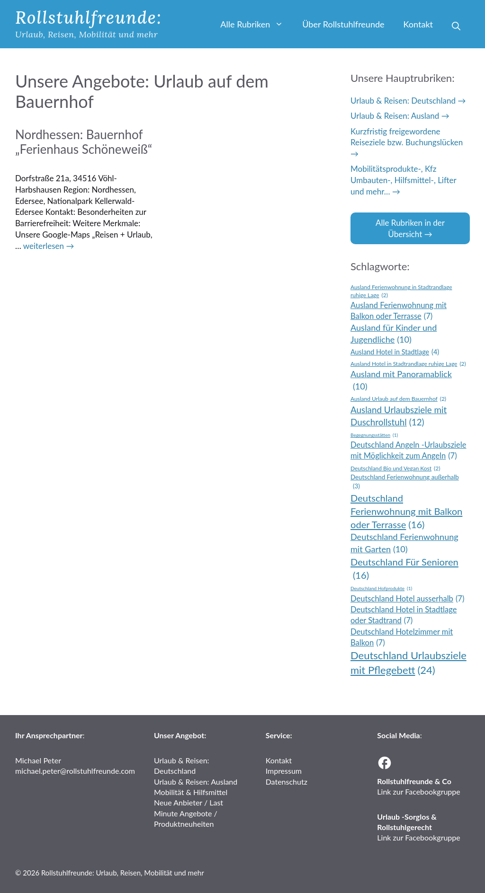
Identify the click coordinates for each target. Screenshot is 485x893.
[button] (456, 26)
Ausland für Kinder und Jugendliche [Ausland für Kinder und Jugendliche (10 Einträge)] (393, 334)
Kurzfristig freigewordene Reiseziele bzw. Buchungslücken (406, 137)
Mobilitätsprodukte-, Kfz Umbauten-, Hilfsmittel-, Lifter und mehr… (403, 180)
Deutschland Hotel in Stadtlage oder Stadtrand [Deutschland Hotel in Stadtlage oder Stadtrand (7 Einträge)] (403, 615)
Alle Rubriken (256, 24)
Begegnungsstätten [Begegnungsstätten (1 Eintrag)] (374, 435)
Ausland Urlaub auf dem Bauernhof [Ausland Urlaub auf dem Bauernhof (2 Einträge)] (398, 399)
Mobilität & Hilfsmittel (190, 791)
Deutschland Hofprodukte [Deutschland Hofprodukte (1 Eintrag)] (381, 588)
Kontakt (418, 24)
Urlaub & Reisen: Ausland (394, 116)
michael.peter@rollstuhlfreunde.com (75, 770)
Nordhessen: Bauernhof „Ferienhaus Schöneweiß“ (83, 142)
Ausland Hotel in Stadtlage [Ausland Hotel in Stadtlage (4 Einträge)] (394, 352)
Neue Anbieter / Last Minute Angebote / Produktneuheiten (188, 813)
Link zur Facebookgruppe (418, 791)
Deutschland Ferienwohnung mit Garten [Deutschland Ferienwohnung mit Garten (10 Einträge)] (404, 543)
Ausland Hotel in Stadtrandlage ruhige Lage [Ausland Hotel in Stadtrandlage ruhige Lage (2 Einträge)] (408, 364)
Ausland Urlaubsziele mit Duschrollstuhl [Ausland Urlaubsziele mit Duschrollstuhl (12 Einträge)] (398, 416)
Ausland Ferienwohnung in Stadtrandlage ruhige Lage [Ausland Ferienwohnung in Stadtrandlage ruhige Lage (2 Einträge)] (401, 291)
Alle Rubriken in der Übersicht (410, 228)
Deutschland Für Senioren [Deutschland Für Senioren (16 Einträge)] (404, 569)
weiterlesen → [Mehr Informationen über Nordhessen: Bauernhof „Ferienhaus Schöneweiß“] (48, 246)
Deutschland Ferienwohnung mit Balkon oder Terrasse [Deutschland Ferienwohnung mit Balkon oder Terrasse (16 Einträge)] (406, 511)
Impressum (284, 770)
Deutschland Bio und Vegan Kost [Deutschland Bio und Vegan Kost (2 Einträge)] (395, 469)
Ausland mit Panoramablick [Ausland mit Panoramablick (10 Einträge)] (401, 380)
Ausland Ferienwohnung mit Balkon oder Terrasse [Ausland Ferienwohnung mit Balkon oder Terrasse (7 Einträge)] (398, 311)
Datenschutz (286, 781)
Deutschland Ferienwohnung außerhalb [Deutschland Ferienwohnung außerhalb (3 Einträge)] (404, 481)
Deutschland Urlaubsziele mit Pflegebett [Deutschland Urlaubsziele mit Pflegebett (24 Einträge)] (408, 663)
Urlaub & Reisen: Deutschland (403, 101)
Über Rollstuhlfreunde (343, 24)
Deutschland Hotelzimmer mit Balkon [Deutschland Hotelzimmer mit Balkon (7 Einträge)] (401, 637)
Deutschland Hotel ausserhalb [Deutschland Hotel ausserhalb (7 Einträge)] (407, 598)
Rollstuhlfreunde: (88, 17)
